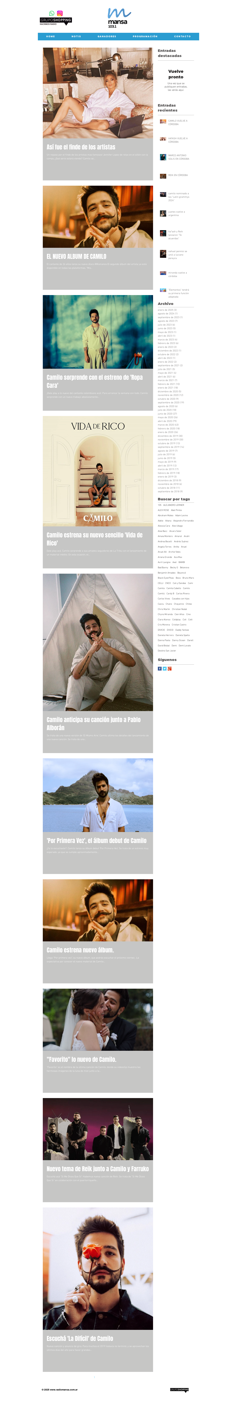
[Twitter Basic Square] (165, 669)
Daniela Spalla (183, 635)
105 (159, 505)
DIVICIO (161, 630)
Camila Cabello (174, 588)
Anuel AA (162, 552)
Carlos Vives (164, 598)
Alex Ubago (177, 526)
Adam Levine (181, 515)
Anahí (186, 536)
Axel (174, 562)
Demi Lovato (185, 645)
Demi (174, 645)
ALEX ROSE (163, 510)
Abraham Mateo (165, 515)
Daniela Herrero (166, 635)
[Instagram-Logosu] (60, 13)
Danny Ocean (178, 640)
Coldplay (176, 619)
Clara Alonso (164, 619)
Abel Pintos (176, 510)
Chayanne (179, 604)
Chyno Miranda (165, 614)
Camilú (161, 593)
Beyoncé (181, 573)
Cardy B (170, 593)
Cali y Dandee (179, 583)
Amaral (178, 536)
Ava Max (178, 557)
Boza (178, 578)
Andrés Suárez (181, 541)
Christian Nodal (179, 609)
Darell (190, 640)
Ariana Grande (165, 557)
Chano (169, 604)
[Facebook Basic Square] (160, 669)
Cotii (190, 619)
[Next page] (108, 1377)
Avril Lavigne (164, 562)
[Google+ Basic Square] (169, 669)
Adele (160, 520)
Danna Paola (164, 640)
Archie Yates (175, 552)
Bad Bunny (163, 567)
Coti (184, 619)
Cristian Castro (179, 624)
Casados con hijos (180, 598)
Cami (190, 583)
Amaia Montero (165, 536)
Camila (161, 588)
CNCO (168, 583)
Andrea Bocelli (165, 541)
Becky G (174, 567)
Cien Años (179, 614)
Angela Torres (164, 546)
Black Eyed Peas (166, 578)
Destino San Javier (167, 650)
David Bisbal (164, 645)
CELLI (160, 583)
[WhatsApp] (52, 13)
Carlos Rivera (182, 593)
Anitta (176, 546)
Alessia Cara (164, 526)
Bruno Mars (188, 578)
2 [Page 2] (101, 1377)
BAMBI (182, 562)
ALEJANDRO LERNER (173, 505)
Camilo (186, 588)
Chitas (189, 604)
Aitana (168, 520)
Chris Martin (164, 609)
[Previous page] (88, 1377)
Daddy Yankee (182, 630)
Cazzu (161, 604)
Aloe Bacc (162, 531)
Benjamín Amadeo (166, 573)
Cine (188, 614)
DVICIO (170, 630)
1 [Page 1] (94, 1377)
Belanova (184, 567)
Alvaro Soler (175, 531)
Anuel (184, 546)
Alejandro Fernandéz (183, 520)
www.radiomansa (59, 1389)
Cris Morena (164, 624)
